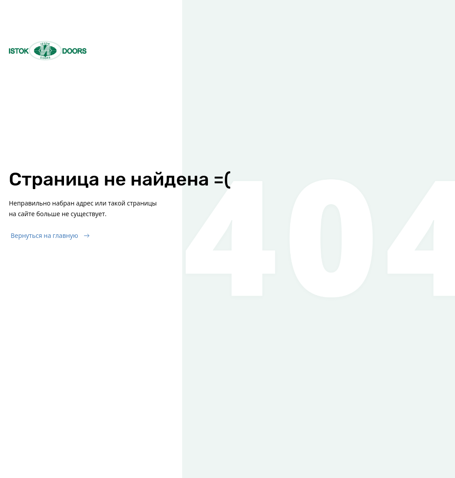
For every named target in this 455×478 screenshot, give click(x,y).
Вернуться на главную (44, 235)
